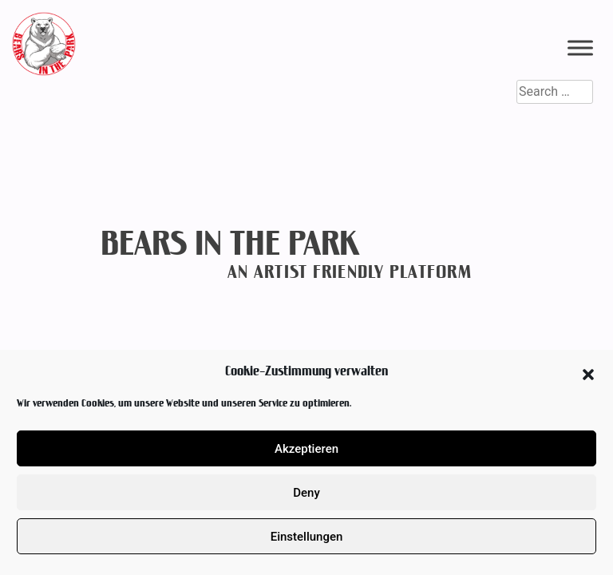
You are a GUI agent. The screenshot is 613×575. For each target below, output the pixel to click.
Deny (306, 493)
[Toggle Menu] (580, 47)
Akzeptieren (306, 449)
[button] (588, 371)
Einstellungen (307, 536)
